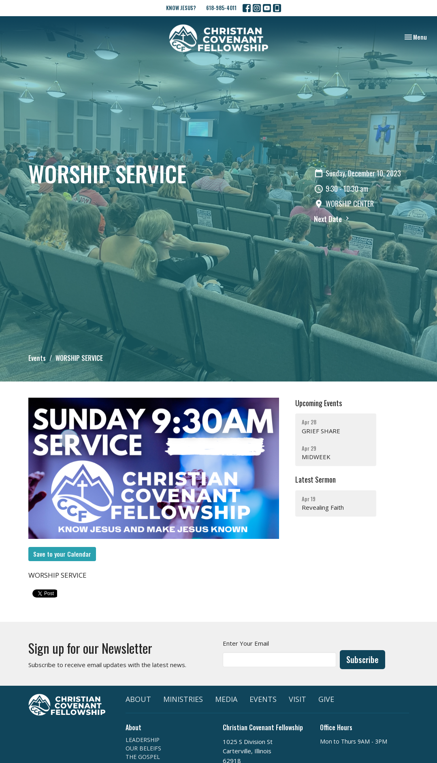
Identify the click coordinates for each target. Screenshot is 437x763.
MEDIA (226, 699)
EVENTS (263, 699)
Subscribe (362, 659)
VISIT (297, 699)
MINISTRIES (183, 699)
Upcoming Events (318, 403)
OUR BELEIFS (143, 748)
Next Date (332, 219)
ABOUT (138, 699)
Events (37, 358)
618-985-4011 (221, 8)
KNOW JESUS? (181, 8)
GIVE (326, 699)
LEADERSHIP (143, 740)
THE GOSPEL (143, 757)
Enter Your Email (246, 643)
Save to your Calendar (62, 553)
